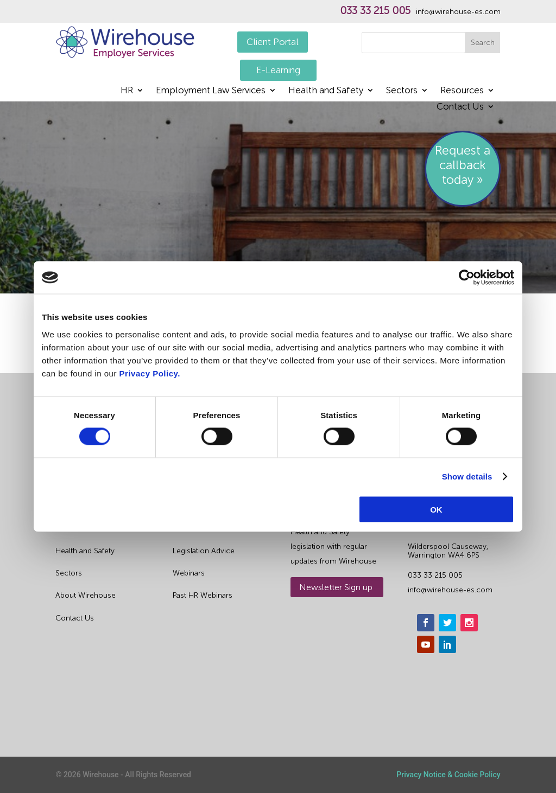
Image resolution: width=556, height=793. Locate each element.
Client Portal (273, 41)
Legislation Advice (204, 550)
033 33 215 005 (375, 11)
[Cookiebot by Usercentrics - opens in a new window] (466, 278)
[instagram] (469, 622)
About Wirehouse (85, 595)
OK (436, 509)
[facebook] (425, 622)
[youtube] (425, 644)
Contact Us (460, 107)
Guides (185, 528)
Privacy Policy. (149, 373)
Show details (467, 476)
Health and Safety (325, 90)
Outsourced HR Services (98, 528)
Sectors (402, 90)
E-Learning (278, 70)
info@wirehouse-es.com (458, 12)
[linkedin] (447, 644)
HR (127, 90)
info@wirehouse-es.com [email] (450, 589)
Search (483, 42)
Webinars (189, 573)
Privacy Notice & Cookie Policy (448, 774)
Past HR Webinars (202, 595)
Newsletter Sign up (335, 587)
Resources (462, 90)
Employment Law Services (211, 90)
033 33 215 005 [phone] (435, 575)
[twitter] (447, 622)
